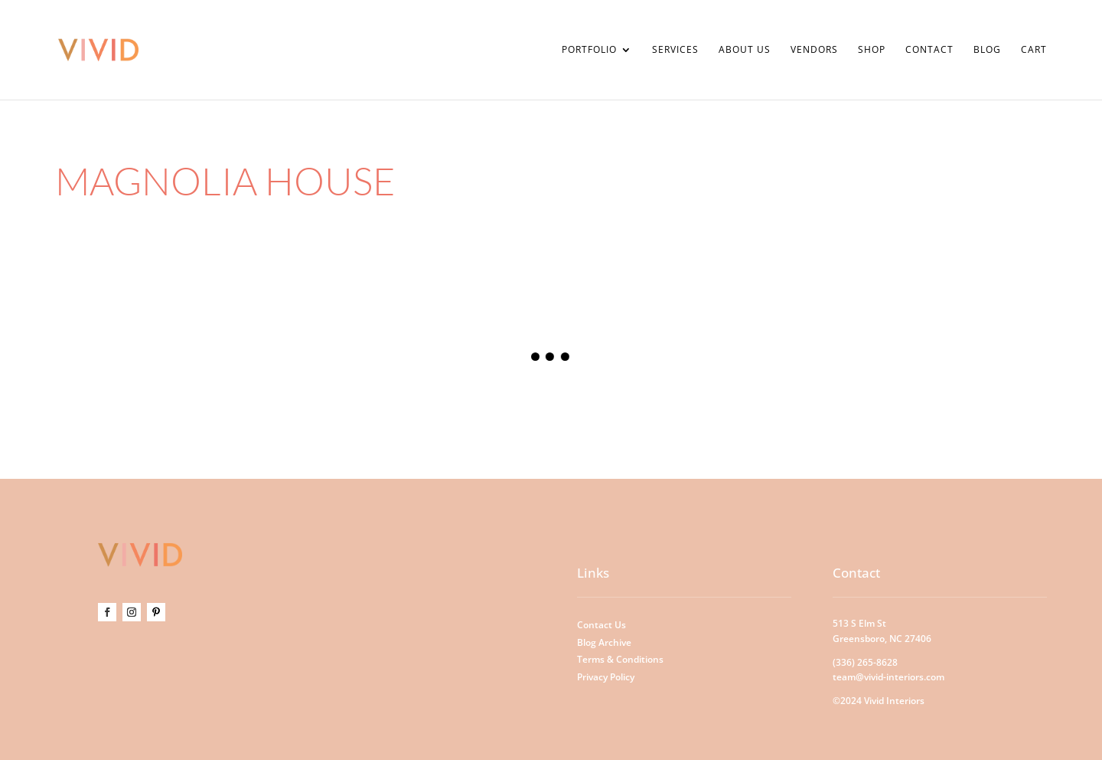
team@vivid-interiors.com (888, 676)
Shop (871, 50)
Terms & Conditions (620, 659)
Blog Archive (604, 642)
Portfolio (589, 50)
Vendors (814, 50)
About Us (745, 50)
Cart (1034, 50)
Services (675, 50)
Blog (987, 50)
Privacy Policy (605, 676)
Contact (929, 50)
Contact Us (601, 624)
